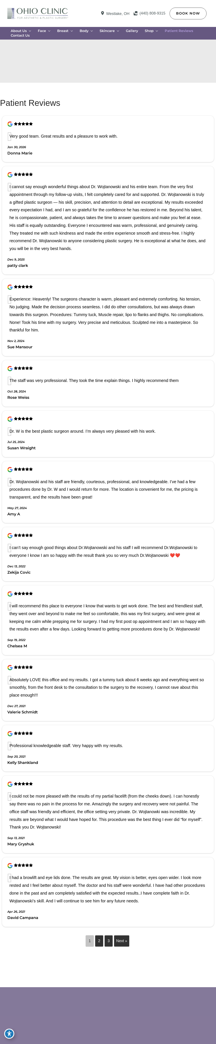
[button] (188, 13)
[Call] (149, 13)
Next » (121, 941)
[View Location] (103, 14)
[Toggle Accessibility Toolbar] (9, 1029)
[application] (29, 31)
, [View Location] (117, 14)
